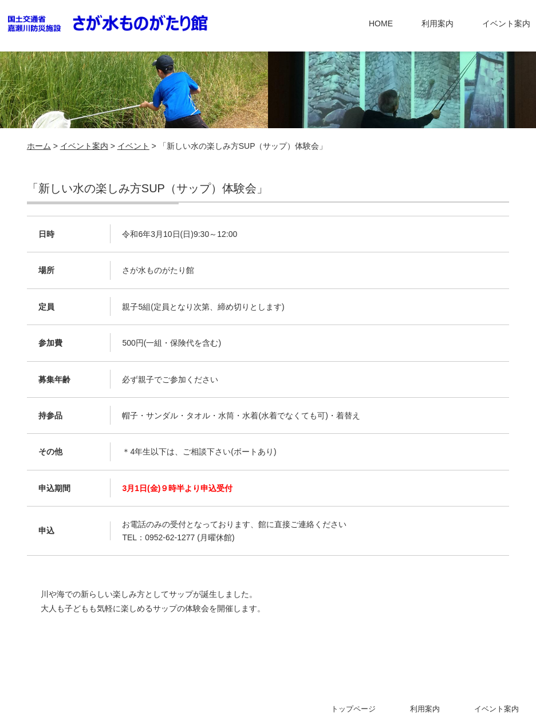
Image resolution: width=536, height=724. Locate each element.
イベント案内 (506, 23)
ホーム (39, 146)
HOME (381, 23)
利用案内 (437, 23)
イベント (133, 146)
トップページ (353, 709)
